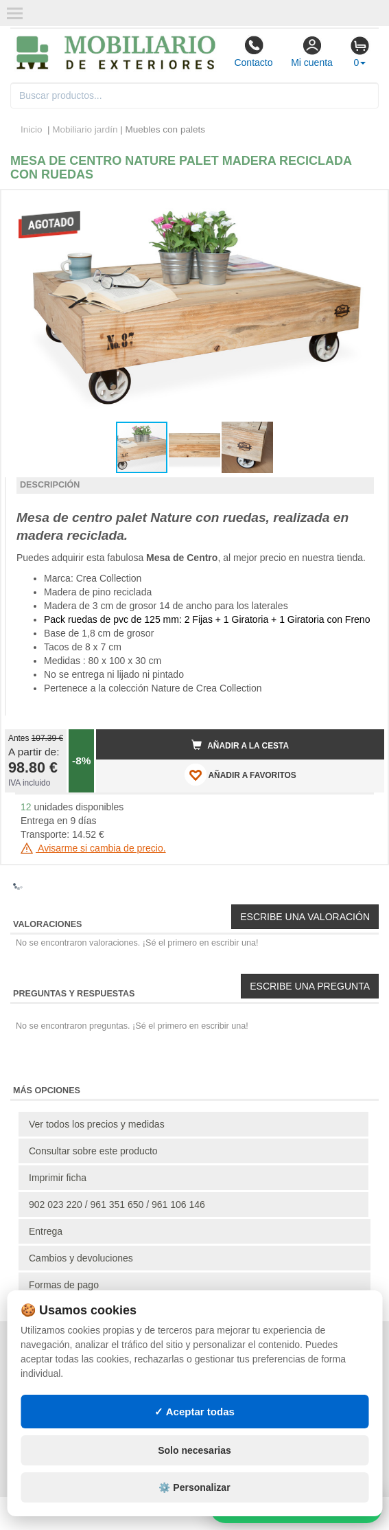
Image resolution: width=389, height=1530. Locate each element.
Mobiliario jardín (84, 129)
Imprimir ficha (57, 1177)
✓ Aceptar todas (194, 1411)
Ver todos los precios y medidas (97, 1124)
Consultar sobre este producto (93, 1150)
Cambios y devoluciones (81, 1258)
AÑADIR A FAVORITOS (240, 775)
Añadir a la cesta (240, 745)
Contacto (253, 51)
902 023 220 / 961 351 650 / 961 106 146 (117, 1204)
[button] (362, 206)
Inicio (32, 129)
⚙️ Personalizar (194, 1487)
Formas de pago (64, 1284)
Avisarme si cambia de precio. (93, 848)
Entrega (45, 1231)
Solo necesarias (194, 1450)
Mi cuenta (312, 51)
